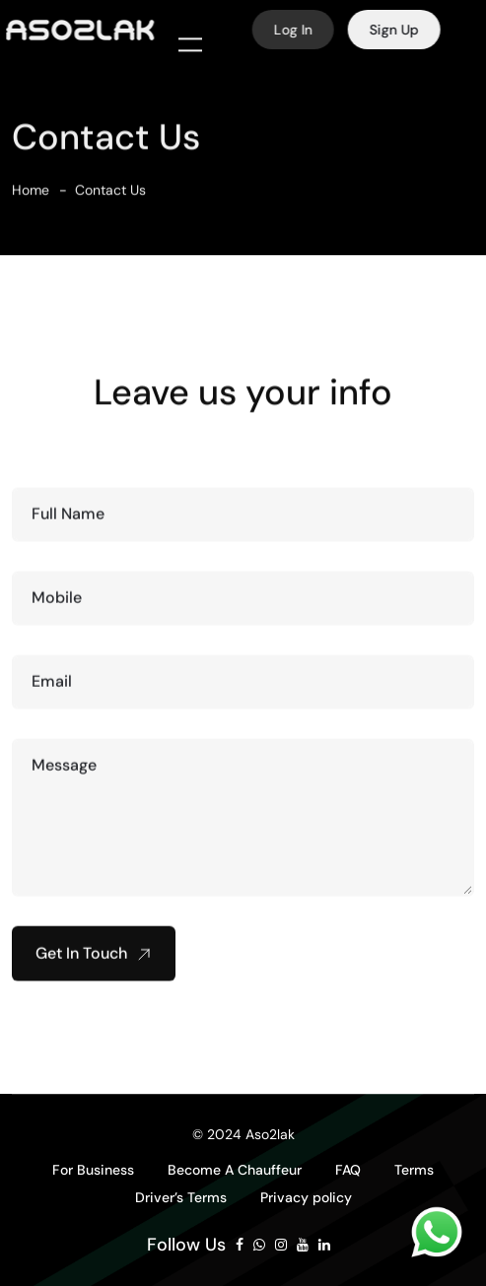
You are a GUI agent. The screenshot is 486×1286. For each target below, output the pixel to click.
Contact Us (110, 197)
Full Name (68, 520)
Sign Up (401, 29)
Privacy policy (306, 1197)
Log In (300, 29)
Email (52, 688)
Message (64, 772)
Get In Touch (93, 960)
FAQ (348, 1170)
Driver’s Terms (181, 1197)
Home (30, 197)
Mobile (57, 604)
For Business (93, 1170)
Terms (414, 1170)
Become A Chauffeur (235, 1170)
